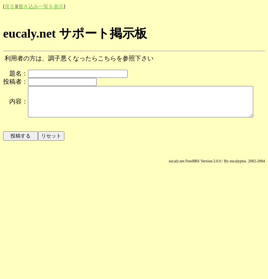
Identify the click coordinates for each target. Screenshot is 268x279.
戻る (10, 6)
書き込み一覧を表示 (41, 6)
